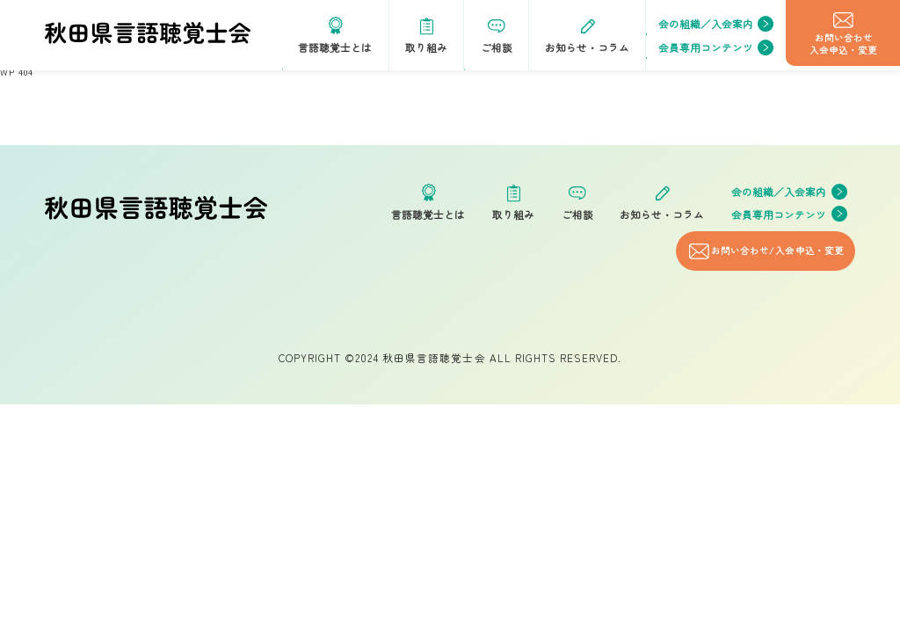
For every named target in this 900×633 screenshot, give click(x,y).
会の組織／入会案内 (716, 24)
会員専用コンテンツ (716, 47)
